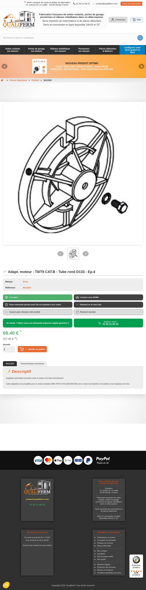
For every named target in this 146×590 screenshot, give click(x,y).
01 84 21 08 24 (83, 3)
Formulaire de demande (106, 540)
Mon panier (101, 559)
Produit (35, 80)
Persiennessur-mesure (84, 50)
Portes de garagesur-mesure (36, 50)
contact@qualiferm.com (106, 3)
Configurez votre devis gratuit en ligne (132, 49)
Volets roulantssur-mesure (12, 50)
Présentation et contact (106, 537)
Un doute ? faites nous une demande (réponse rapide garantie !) (37, 323)
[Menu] (141, 556)
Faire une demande (131, 3)
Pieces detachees (18, 80)
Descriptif (10, 364)
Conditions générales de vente (109, 573)
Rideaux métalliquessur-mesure (60, 50)
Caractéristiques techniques (32, 364)
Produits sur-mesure (105, 543)
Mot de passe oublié (105, 557)
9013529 (48, 80)
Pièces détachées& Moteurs (107, 50)
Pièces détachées (104, 546)
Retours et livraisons (105, 570)
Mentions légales (103, 564)
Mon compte (102, 551)
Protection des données (106, 567)
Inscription (101, 554)
